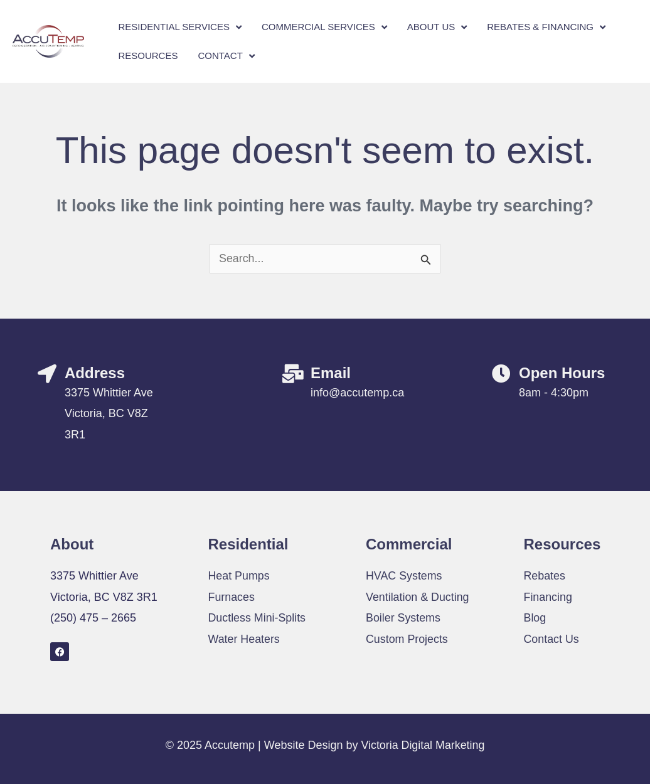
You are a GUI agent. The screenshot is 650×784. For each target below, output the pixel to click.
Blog (535, 618)
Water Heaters (244, 639)
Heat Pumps (239, 575)
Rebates (545, 575)
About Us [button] (437, 27)
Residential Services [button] (180, 27)
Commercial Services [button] (324, 27)
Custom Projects (407, 639)
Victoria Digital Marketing (423, 745)
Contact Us (552, 639)
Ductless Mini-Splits (257, 618)
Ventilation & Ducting (418, 597)
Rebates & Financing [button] (546, 27)
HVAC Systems (404, 575)
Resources (148, 55)
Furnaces (231, 597)
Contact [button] (226, 56)
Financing (548, 597)
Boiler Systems (403, 618)
